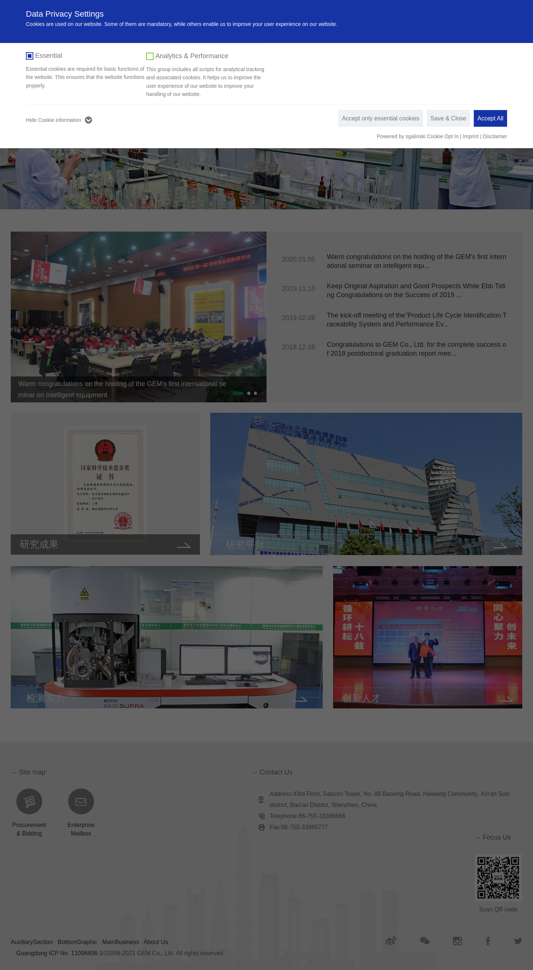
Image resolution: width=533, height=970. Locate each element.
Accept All (490, 118)
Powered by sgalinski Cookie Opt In (418, 136)
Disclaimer (495, 136)
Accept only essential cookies (380, 118)
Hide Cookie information (53, 120)
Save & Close (448, 118)
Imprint (471, 136)
